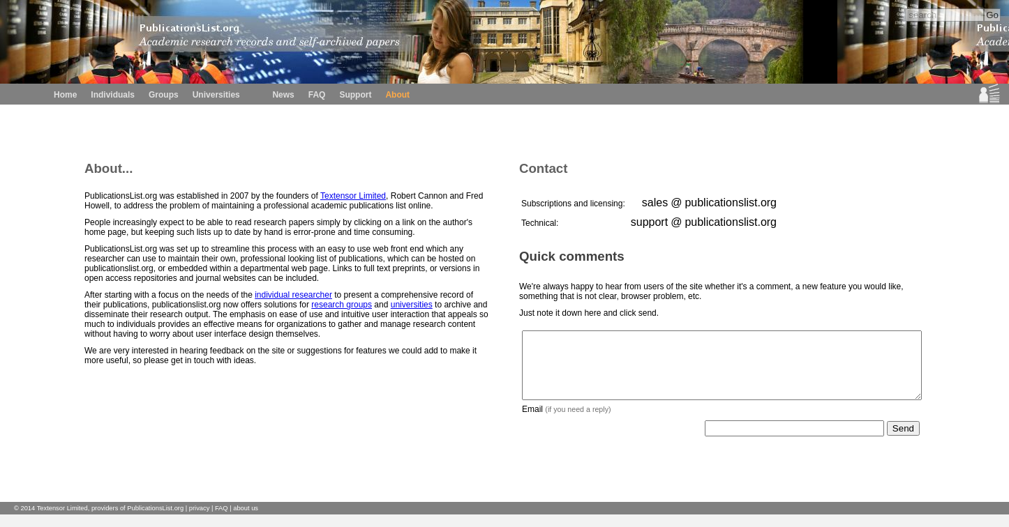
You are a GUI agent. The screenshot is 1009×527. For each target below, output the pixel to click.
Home (65, 95)
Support (355, 95)
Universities (216, 95)
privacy (199, 520)
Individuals (113, 95)
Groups (164, 95)
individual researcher (293, 295)
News (283, 95)
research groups (341, 305)
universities (412, 305)
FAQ (317, 95)
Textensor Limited (353, 196)
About (397, 95)
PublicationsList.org (155, 520)
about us (245, 520)
